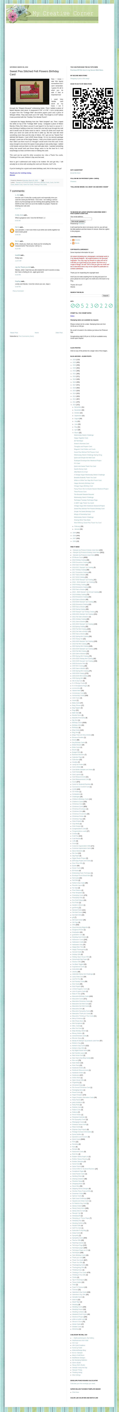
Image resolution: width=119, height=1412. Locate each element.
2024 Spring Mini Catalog (80, 656)
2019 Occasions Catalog (80, 597)
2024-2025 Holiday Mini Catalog (82, 658)
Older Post (59, 333)
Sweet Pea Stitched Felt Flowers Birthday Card (89, 508)
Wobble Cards (76, 1326)
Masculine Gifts (77, 1009)
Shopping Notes (77, 1183)
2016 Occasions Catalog (80, 562)
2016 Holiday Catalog (79, 560)
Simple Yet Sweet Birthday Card (84, 511)
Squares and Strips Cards (80, 1201)
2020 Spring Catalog (78, 609)
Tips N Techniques (78, 1280)
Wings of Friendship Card (82, 514)
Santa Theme (76, 1166)
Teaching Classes (78, 1243)
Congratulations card (79, 829)
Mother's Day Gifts (78, 1048)
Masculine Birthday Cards (80, 996)
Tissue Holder (76, 1282)
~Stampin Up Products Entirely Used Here (27, 182)
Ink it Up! (75, 1343)
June (76, 424)
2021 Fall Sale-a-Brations (80, 617)
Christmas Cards (77, 806)
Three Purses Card (80, 492)
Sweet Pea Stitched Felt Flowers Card (86, 452)
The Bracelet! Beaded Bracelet (84, 494)
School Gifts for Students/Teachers (83, 1169)
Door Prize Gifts (77, 863)
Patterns (75, 1112)
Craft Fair (75, 836)
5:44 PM (18, 275)
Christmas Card (77, 804)
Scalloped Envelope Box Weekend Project (87, 460)
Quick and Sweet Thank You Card (85, 466)
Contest (74, 833)
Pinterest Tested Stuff (79, 1124)
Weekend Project (77, 1317)
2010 (74, 405)
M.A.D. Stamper (77, 1353)
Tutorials (75, 1289)
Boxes (74, 740)
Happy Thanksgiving (78, 949)
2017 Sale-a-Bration (78, 575)
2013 (74, 396)
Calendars (75, 759)
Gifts (73, 925)
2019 (74, 379)
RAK (73, 1142)
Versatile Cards (77, 1297)
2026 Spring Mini (77, 678)
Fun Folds (75, 902)
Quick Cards (76, 1139)
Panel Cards (76, 1092)
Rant (73, 1147)
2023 (74, 368)
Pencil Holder (76, 1115)
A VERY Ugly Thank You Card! (84, 503)
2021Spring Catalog (78, 626)
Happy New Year (77, 947)
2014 (74, 393)
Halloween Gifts (77, 944)
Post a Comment (18, 291)
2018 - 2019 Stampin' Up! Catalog (83, 582)
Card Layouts (76, 774)
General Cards (77, 910)
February (77, 526)
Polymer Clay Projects (79, 1129)
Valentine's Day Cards (79, 1292)
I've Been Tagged (77, 964)
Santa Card (76, 1164)
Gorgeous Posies (77, 930)
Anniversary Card (78, 693)
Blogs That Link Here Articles (81, 735)
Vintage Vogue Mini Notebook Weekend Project (89, 506)
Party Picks (76, 1105)
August (76, 418)
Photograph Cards (78, 1122)
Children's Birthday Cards (80, 799)
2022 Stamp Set (77, 639)
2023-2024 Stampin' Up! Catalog (82, 649)
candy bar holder (77, 764)
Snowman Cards (77, 1193)
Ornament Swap (77, 1085)
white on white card (78, 1319)
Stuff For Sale (76, 1228)
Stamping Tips (76, 1220)
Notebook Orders (77, 1073)
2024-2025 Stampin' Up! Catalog (82, 661)
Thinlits (74, 1277)
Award (74, 700)
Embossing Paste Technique (81, 873)
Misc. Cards (76, 1026)
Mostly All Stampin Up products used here (85, 1041)
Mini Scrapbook (77, 1023)
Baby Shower (76, 705)
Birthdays (75, 727)
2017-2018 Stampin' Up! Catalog (82, 580)
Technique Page (77, 1245)
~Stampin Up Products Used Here (83, 555)
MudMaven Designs (78, 1358)
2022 (74, 371)
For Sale (75, 888)
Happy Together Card (81, 438)
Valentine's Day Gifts (79, 1294)
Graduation (75, 932)
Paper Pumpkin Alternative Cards (83, 1097)
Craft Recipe (76, 838)
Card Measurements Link (80, 779)
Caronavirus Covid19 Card (80, 787)
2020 (74, 376)
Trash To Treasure (78, 1287)
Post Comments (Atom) (26, 336)
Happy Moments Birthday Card (84, 483)
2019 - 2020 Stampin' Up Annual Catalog (85, 592)
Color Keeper (76, 826)
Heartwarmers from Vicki (80, 1340)
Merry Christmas (77, 1018)
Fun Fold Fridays (77, 900)
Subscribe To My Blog (79, 1230)
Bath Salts (75, 713)
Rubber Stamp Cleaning (80, 1159)
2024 (74, 365)
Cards (51, 182)
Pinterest (73, 181)
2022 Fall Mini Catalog (79, 629)
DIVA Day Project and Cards (81, 861)
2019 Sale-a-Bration (78, 599)
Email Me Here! (75, 173)
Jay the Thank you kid (22, 267)
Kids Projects (76, 986)
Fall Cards (75, 878)
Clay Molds (75, 824)
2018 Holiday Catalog (79, 585)
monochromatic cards (79, 1036)
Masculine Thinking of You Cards (83, 1016)
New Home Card (77, 1055)
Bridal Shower (76, 745)
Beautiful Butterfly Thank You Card (85, 477)
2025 (74, 362)
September (78, 416)
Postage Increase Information (81, 1132)
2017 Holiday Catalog (79, 570)
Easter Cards (76, 868)
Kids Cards (75, 984)
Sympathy (75, 1235)
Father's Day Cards (78, 883)
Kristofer (77, 240)
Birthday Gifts (76, 725)
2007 (74, 538)
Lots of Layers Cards (79, 991)
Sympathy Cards (77, 1238)
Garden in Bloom (77, 905)
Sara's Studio (76, 1363)
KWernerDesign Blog (79, 1350)
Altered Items (76, 690)
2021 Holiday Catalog (79, 619)
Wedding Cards (77, 1307)
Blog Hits (75, 732)
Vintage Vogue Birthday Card (83, 486)
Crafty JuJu (19, 215)
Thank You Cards (28, 184)
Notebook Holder (77, 1068)
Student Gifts (76, 1225)
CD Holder (75, 792)
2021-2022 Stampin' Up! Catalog (82, 624)
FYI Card (77, 463)
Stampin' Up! (76, 1213)
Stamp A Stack (77, 1206)
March (76, 433)
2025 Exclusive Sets (78, 663)
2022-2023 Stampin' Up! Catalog (82, 641)
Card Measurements (78, 777)
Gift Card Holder (77, 920)
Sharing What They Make (82, 520)
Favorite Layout (77, 885)
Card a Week (76, 767)
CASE (74, 789)
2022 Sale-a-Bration (78, 634)
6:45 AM (18, 220)
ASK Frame (76, 698)
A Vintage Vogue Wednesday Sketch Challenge (89, 475)
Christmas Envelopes (79, 809)
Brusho (74, 750)
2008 (74, 535)
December (78, 407)
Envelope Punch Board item (81, 875)
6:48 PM (18, 287)
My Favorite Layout (78, 1053)
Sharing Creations (78, 1179)
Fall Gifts (75, 880)
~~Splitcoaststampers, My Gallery (83, 1338)
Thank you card (77, 1257)
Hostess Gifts (76, 962)
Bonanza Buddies (78, 737)
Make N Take (76, 994)
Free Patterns (76, 890)
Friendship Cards (77, 895)
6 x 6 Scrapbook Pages (79, 686)
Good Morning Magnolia (80, 927)
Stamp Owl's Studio (78, 1365)
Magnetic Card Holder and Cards (84, 449)
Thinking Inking (77, 1372)
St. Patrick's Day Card (79, 1203)
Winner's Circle (77, 1322)
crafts (74, 841)
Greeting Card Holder (79, 937)
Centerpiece (76, 794)
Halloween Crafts (77, 942)
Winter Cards (76, 1324)
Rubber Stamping (78, 1161)
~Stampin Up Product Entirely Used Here (85, 550)
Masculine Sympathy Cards (81, 1011)
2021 (74, 374)
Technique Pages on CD (80, 1250)
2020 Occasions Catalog (80, 604)
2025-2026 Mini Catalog (80, 676)
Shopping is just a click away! (79, 78)
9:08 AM (18, 235)
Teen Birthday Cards (78, 1255)
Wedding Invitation (78, 1312)
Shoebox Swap (77, 1181)
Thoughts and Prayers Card (83, 446)
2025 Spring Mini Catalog (80, 671)
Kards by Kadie (77, 1348)
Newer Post (14, 333)
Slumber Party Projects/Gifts (81, 1191)
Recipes (74, 1149)
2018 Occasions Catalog (80, 587)
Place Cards (76, 1127)
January (77, 529)
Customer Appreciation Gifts (81, 846)
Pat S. (17, 227)
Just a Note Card (77, 976)
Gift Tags (75, 922)
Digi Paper (75, 856)
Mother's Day (18, 184)
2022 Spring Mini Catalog (80, 636)
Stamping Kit (76, 1216)
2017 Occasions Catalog (80, 572)
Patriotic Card (76, 1107)
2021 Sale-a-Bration (78, 621)
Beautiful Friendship (78, 718)
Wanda (77, 243)
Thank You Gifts (77, 1262)
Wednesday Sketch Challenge (84, 435)
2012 (74, 399)
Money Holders (77, 1033)
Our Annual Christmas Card (81, 1087)
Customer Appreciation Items (81, 848)
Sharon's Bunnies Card (81, 443)
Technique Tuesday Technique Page (86, 500)
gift (73, 917)
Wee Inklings (76, 1375)
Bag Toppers (76, 708)
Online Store (76, 1078)
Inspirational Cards (78, 967)
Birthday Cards (45, 182)
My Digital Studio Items (79, 1050)
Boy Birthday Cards (78, 742)
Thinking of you (77, 1270)
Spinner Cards (77, 1196)
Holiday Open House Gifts (80, 957)
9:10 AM (18, 249)
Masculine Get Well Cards (80, 1006)
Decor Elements (77, 851)
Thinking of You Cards (40, 184)
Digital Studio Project (79, 858)
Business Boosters (78, 755)
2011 (74, 402)
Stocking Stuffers (77, 1223)
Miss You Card (77, 1028)
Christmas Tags (77, 819)
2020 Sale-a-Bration (78, 607)
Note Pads (75, 1065)
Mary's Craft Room (78, 1355)
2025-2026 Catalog (78, 673)
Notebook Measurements (80, 1070)
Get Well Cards (77, 912)
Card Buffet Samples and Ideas (82, 769)
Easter (74, 865)
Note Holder (76, 1063)
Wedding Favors (77, 1309)
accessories (76, 688)
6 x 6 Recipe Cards (78, 683)
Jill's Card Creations (78, 1345)
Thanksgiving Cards (78, 1265)
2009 (74, 533)
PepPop (18, 281)
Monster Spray (77, 1038)
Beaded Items (76, 715)
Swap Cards (76, 1233)
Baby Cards (76, 703)
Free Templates (77, 893)
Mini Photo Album (78, 1021)
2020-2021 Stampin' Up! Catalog (82, 614)
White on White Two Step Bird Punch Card (88, 480)
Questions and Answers (80, 1137)
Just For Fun (76, 979)
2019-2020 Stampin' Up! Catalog (82, 602)
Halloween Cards (77, 939)
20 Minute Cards (77, 557)
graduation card (77, 935)
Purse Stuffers (76, 1134)
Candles (75, 762)
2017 (74, 385)
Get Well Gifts (76, 915)
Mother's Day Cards (78, 1046)
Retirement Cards (78, 1151)
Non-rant (75, 1060)
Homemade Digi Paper (79, 959)
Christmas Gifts (77, 811)
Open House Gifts (78, 1080)
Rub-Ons (75, 1154)
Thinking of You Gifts (79, 1275)
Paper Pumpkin (77, 1095)
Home (37, 333)
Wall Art (74, 1299)
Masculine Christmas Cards (81, 1001)
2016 (74, 388)
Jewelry (74, 972)
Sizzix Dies (75, 1186)
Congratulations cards (79, 831)
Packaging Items (77, 1090)
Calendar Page (77, 757)
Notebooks (75, 1075)
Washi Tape (76, 1302)
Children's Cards (77, 801)
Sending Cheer (77, 1176)
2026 (74, 359)
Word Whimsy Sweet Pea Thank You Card (87, 523)
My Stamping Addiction (79, 1360)
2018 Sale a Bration (78, 589)
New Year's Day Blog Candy (81, 1058)
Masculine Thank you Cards (81, 1013)
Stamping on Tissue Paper (80, 1218)
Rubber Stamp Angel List (80, 1156)
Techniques (76, 1252)
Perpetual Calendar (78, 1117)
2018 (74, 382)
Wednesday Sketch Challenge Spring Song (88, 455)
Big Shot (75, 720)
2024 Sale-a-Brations (79, 653)
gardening (75, 907)
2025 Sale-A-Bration (78, 668)
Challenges (76, 796)
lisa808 (17, 255)
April (76, 430)
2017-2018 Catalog (78, 577)
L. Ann (17, 195)
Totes (74, 1285)
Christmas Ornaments (79, 814)
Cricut (74, 843)
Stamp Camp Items (78, 1208)
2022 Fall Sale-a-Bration (80, 631)
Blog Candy (76, 730)
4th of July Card (77, 681)
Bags (74, 710)
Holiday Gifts (76, 954)
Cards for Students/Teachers (81, 784)
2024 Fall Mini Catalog (79, 651)
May (76, 427)
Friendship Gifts (77, 898)
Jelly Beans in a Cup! (81, 472)
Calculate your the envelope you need (82, 1383)
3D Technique (78, 441)
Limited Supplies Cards (79, 989)
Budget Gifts (76, 752)
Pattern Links (76, 1110)
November (78, 410)
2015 (74, 390)
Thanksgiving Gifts (78, 1267)
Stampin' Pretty (77, 1370)
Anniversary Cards (78, 695)
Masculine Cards (77, 999)
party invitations (77, 1102)
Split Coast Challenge (79, 1198)
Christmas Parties (78, 816)
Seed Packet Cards (78, 1174)
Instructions (76, 969)
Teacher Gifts (76, 1240)
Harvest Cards (77, 952)
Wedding (75, 1304)
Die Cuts (75, 853)
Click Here (75, 1392)
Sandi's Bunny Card (80, 469)
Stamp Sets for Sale (78, 1211)
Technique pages (77, 1248)
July (75, 421)
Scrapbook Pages (78, 1171)
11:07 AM (18, 261)
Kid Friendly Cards (78, 981)
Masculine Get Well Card (80, 1004)
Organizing (75, 1082)
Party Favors (76, 1100)
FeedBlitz (82, 224)
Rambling (75, 1144)
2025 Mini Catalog (78, 666)
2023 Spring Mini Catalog (80, 646)
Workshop (75, 1329)
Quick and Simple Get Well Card (84, 458)
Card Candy (76, 772)
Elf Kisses (75, 870)
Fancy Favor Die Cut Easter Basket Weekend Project (91, 489)
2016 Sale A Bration (78, 565)
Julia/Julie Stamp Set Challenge (82, 974)
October (77, 413)
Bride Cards (76, 747)
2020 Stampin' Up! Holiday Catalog (83, 612)
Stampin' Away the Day (79, 1367)
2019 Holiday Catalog (79, 594)
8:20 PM (18, 208)
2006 (74, 541)
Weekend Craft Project (79, 1314)
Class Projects (77, 821)
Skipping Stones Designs (80, 1188)
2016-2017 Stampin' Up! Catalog (82, 567)
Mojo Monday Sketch (79, 1031)
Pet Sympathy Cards (79, 1119)
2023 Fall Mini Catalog (79, 644)
